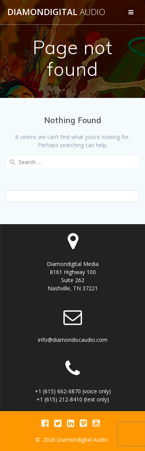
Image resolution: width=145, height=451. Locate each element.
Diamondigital (56, 12)
